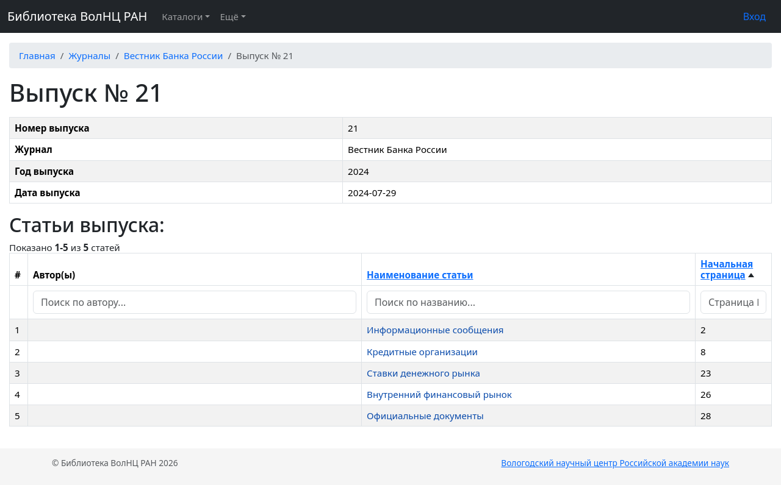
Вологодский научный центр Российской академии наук (615, 463)
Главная (37, 55)
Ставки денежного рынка (423, 373)
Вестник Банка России (173, 55)
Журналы (89, 55)
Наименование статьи (420, 275)
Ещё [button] (229, 16)
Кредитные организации (422, 351)
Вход (754, 16)
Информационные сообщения (435, 330)
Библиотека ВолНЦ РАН (77, 16)
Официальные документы (425, 415)
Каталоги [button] (182, 16)
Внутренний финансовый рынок (439, 394)
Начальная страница (726, 269)
